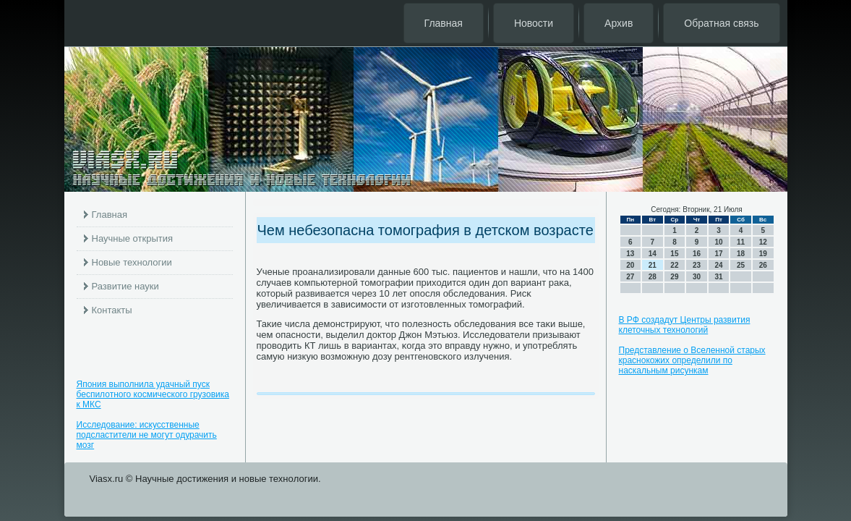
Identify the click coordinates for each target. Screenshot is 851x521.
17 (718, 254)
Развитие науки (125, 286)
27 (630, 277)
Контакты (112, 310)
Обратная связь (721, 23)
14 (653, 254)
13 (630, 254)
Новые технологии (132, 262)
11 (741, 242)
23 (697, 265)
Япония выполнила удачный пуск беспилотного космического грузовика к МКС (153, 394)
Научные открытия (133, 238)
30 (697, 277)
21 (653, 265)
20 (630, 265)
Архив (618, 23)
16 (697, 254)
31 (718, 277)
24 (718, 265)
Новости (533, 23)
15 (674, 254)
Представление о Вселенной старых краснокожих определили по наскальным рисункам (692, 360)
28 (653, 277)
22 (674, 265)
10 (718, 242)
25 (741, 265)
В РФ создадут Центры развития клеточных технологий (684, 325)
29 (674, 277)
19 (763, 254)
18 (741, 254)
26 (763, 265)
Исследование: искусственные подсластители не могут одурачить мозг (147, 435)
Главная (443, 23)
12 (763, 242)
